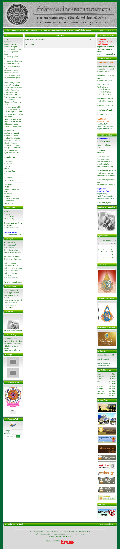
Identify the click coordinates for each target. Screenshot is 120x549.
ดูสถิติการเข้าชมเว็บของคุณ (13, 330)
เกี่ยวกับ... (92, 39)
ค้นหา (6, 173)
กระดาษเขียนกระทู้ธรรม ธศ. (106, 171)
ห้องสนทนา (8, 164)
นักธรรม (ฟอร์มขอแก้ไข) (12, 109)
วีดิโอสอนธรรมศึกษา (11, 73)
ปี (40, 39)
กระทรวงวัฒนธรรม (10, 305)
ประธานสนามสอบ (103, 150)
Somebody (101, 393)
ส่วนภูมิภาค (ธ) (9, 219)
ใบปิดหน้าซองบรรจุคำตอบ (13, 87)
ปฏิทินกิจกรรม (9, 180)
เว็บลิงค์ (6, 169)
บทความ (7, 166)
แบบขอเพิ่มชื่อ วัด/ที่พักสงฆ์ (106, 66)
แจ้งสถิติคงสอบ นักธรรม (105, 115)
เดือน (37, 39)
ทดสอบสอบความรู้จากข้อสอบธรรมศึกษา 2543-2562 (12, 66)
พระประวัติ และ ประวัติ (12, 341)
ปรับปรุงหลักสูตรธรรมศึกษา (13, 148)
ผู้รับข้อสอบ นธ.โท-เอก (104, 80)
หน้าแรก (7, 39)
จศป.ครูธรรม (8, 203)
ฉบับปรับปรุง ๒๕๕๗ (103, 141)
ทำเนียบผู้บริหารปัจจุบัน (12, 138)
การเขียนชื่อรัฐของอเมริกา (106, 54)
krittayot (100, 388)
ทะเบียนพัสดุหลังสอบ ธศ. (12, 95)
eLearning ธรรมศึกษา (11, 70)
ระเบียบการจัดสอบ (10, 263)
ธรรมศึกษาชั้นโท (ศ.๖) (104, 164)
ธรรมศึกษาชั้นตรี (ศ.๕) (104, 162)
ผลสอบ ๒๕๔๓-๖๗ (10, 44)
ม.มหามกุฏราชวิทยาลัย (11, 293)
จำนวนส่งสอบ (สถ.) (103, 85)
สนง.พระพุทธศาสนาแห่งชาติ (13, 300)
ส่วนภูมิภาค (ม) (9, 216)
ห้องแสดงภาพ (8, 161)
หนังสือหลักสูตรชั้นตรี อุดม (13, 61)
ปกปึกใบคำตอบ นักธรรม (105, 106)
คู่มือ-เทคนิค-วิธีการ (11, 350)
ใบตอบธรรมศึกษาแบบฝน (12, 257)
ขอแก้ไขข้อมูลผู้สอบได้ (104, 203)
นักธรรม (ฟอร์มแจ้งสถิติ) (12, 107)
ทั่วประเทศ (7, 211)
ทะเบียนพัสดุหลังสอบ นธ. (12, 92)
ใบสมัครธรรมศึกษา (103, 159)
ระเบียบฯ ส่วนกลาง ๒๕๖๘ (12, 270)
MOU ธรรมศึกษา (9, 243)
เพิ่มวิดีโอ (7, 187)
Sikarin (100, 386)
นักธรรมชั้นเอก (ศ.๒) (104, 94)
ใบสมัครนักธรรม (102, 87)
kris (99, 381)
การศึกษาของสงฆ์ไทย (12, 343)
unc (99, 396)
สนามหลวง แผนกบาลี (11, 290)
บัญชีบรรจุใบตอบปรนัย (11, 90)
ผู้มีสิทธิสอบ (8, 193)
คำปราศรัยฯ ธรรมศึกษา (12, 85)
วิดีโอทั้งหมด (9, 339)
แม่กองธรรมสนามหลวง (12, 140)
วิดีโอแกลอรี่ (8, 184)
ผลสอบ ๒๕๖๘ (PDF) (11, 47)
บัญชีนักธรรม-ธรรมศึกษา (105, 47)
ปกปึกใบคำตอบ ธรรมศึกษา (106, 176)
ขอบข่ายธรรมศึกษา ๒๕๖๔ (13, 49)
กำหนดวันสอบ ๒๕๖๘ (11, 266)
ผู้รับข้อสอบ (101, 153)
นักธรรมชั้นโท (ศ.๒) (104, 92)
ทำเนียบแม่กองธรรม (11, 136)
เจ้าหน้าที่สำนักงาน (10, 143)
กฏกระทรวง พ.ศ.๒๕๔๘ (12, 153)
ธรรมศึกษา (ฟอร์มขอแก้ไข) (13, 114)
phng (99, 374)
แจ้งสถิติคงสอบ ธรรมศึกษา (106, 185)
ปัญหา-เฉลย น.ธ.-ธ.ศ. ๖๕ (12, 122)
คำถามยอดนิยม (9, 171)
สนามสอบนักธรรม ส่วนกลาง (13, 234)
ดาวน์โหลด (8, 117)
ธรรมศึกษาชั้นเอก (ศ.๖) (105, 167)
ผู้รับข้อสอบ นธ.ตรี (103, 71)
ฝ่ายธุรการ (7, 196)
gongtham (101, 376)
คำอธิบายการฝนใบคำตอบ (12, 259)
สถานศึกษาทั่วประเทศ (11, 228)
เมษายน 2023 (106, 240)
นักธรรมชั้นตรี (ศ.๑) (103, 89)
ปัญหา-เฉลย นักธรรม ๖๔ (12, 119)
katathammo (102, 384)
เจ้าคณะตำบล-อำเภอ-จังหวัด (13, 223)
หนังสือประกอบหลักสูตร (12, 145)
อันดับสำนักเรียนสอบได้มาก (13, 126)
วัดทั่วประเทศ (8, 225)
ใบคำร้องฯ (7, 42)
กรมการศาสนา (8, 307)
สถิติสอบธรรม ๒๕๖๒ (11, 124)
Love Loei (101, 391)
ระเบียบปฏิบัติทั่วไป (10, 150)
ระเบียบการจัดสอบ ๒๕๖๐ (12, 75)
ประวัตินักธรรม (9, 131)
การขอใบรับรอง (9, 157)
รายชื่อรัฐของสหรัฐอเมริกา (13, 198)
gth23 (108, 366)
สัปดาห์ (32, 39)
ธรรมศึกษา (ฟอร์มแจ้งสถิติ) (13, 112)
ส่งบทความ (8, 178)
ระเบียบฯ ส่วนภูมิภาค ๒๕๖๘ (13, 268)
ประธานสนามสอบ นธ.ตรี (105, 69)
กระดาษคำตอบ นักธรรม (105, 98)
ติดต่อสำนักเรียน (9, 201)
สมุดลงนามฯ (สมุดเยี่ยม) (12, 83)
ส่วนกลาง (7, 214)
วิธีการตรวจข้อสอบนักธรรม (13, 282)
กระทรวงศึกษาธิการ (10, 302)
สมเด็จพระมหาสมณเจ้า (12, 133)
